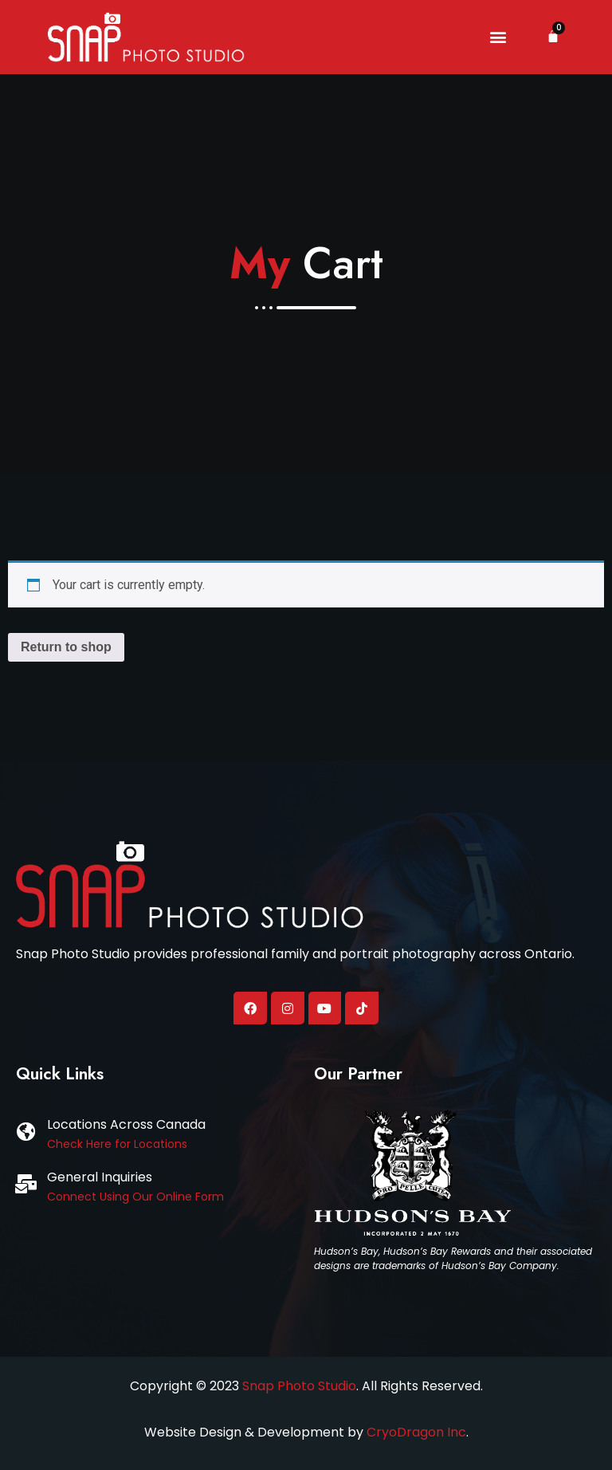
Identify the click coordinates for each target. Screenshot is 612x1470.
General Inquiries (99, 1177)
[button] (497, 37)
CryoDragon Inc (416, 1432)
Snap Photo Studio (299, 1386)
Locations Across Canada (126, 1124)
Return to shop (66, 647)
